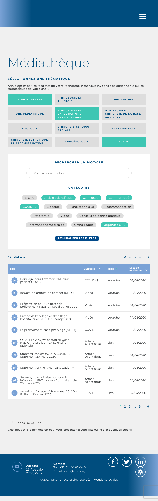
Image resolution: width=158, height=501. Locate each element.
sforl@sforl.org (74, 471)
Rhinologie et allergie (70, 99)
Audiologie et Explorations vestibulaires (70, 114)
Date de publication (138, 268)
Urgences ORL (114, 225)
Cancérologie (77, 141)
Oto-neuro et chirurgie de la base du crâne (123, 114)
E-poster (53, 207)
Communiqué (119, 198)
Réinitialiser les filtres (77, 238)
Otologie (30, 128)
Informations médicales (46, 225)
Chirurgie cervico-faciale (74, 128)
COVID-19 (29, 207)
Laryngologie (124, 128)
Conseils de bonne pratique (100, 216)
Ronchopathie (30, 99)
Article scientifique (58, 198)
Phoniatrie (123, 99)
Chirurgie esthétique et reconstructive (29, 141)
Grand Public (83, 225)
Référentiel (42, 216)
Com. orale (90, 198)
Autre (124, 141)
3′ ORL (29, 198)
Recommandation (117, 207)
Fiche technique (82, 207)
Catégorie (92, 268)
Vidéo (64, 216)
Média (112, 268)
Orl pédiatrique (30, 113)
